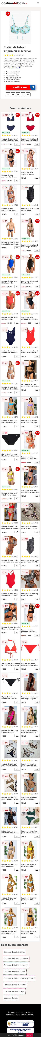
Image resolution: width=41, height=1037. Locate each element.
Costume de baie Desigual (14, 952)
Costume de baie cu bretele (15, 985)
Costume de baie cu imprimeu (16, 958)
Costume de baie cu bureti (14, 971)
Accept (29, 1035)
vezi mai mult (15, 68)
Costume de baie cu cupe (14, 991)
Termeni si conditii (15, 1012)
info (17, 144)
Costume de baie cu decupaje (16, 965)
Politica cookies (27, 1014)
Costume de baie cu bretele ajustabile (19, 978)
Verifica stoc (24, 87)
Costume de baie (11, 998)
